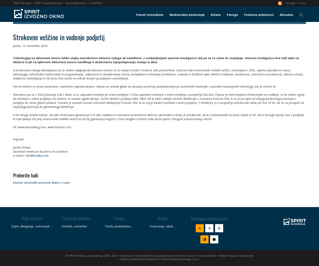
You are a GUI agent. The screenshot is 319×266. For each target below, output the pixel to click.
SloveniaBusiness (75, 3)
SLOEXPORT (95, 3)
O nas (302, 3)
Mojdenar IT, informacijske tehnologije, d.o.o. (173, 259)
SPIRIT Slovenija (22, 3)
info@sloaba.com (37, 155)
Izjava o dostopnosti (241, 255)
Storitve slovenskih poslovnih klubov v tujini (41, 183)
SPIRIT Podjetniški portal (48, 3)
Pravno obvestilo (207, 255)
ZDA (252, 70)
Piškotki (223, 255)
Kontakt (290, 3)
